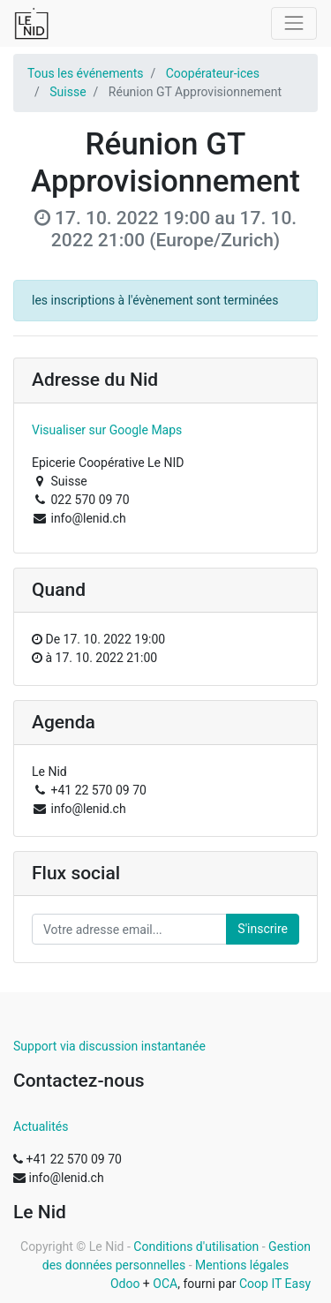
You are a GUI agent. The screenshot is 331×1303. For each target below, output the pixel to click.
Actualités (40, 1126)
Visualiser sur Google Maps (107, 430)
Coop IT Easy (275, 1284)
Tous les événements (85, 73)
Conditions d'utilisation (196, 1246)
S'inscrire (262, 929)
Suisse (67, 92)
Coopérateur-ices (213, 73)
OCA (165, 1284)
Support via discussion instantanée (109, 1046)
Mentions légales (242, 1265)
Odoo (125, 1284)
